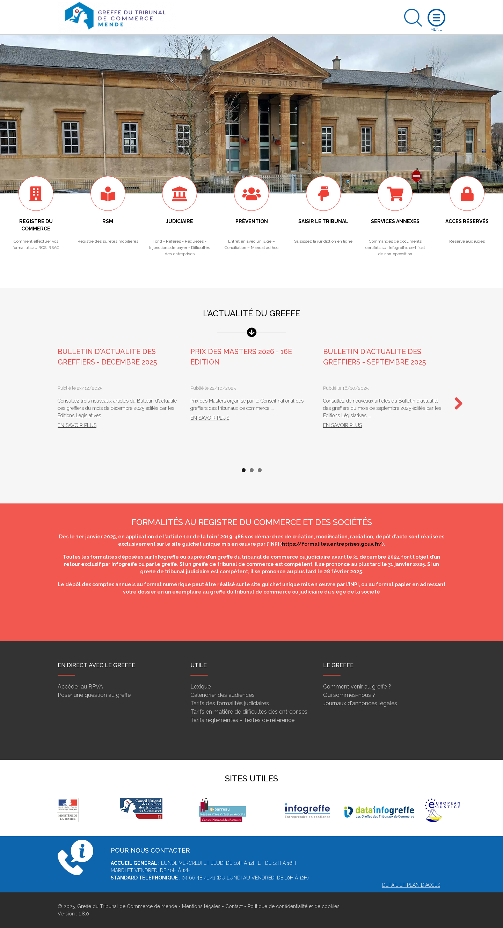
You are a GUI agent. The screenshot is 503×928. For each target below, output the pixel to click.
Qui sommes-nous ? (349, 695)
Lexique (200, 686)
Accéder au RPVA (80, 686)
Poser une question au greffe (94, 695)
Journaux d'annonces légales (360, 703)
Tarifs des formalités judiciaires (229, 703)
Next (456, 404)
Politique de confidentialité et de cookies (294, 906)
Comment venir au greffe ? (357, 686)
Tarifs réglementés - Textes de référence (242, 720)
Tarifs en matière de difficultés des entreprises (248, 711)
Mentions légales (201, 906)
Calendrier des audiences (222, 695)
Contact (234, 906)
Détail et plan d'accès (411, 885)
